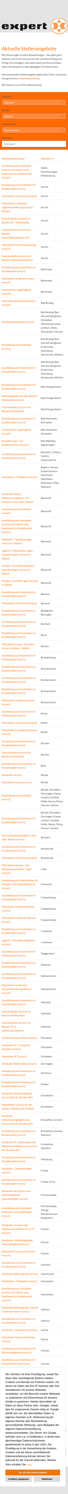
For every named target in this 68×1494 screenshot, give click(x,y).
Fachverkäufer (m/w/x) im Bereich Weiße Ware (16, 1013)
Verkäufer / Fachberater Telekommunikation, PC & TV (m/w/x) (18, 1228)
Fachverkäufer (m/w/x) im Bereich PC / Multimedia (16, 220)
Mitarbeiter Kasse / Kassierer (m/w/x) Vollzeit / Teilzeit (18, 646)
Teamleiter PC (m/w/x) (14, 1056)
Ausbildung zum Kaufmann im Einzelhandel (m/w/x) (18, 186)
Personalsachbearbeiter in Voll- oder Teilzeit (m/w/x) (19, 837)
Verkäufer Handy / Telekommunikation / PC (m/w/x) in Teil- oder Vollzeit (17, 497)
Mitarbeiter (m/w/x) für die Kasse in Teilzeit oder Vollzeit (18, 1106)
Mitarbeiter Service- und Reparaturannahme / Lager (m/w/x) (17, 869)
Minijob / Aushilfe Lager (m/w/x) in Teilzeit (20, 582)
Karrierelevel (9, 124)
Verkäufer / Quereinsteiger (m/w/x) (17, 1170)
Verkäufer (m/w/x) (12, 774)
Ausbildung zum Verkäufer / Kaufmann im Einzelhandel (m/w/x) (17, 1211)
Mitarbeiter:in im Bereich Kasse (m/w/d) (19, 731)
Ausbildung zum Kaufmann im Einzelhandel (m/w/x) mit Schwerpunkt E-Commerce (18, 1363)
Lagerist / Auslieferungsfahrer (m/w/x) (18, 942)
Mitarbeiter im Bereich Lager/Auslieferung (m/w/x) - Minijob (18, 207)
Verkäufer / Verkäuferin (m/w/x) (20, 1329)
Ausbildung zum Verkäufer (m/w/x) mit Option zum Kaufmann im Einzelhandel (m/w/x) (17, 171)
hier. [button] (29, 1464)
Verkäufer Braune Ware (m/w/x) (20, 1037)
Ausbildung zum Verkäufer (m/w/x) (16, 346)
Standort (7, 96)
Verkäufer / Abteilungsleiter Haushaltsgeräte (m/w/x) (17, 1242)
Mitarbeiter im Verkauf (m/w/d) (19, 196)
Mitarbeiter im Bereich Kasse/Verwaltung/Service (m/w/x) (16, 989)
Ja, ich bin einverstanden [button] (33, 1472)
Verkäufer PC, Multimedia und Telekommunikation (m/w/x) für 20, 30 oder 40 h (19, 1146)
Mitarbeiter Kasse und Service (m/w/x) (18, 1253)
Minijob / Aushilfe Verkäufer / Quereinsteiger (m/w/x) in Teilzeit (18, 569)
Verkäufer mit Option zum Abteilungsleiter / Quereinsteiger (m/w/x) (16, 1194)
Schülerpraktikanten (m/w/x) (18, 321)
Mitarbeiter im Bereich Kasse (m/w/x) (18, 280)
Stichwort (7, 137)
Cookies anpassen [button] (18, 1479)
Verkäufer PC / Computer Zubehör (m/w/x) (16, 1047)
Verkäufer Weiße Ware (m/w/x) (19, 1063)
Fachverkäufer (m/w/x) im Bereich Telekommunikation (17, 257)
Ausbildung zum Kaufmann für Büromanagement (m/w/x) (19, 1350)
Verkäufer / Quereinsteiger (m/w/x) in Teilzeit (17, 541)
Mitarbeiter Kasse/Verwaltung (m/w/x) (19, 246)
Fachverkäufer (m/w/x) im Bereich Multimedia (16, 409)
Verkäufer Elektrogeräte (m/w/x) (20, 1273)
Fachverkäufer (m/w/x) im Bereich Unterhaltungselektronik (16, 233)
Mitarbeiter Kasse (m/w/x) (16, 782)
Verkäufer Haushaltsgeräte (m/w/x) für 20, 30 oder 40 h (17, 1095)
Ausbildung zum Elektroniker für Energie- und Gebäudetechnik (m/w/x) (20, 884)
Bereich (6, 110)
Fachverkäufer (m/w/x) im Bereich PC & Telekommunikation (16, 1026)
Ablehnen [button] (47, 1479)
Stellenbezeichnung (14, 158)
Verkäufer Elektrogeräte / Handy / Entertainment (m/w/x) (20, 1309)
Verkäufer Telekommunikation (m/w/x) (19, 302)
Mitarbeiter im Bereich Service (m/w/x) (19, 919)
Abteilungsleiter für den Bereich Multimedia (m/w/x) (19, 397)
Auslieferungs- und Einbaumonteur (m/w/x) (15, 442)
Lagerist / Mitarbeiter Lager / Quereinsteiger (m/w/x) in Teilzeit (18, 554)
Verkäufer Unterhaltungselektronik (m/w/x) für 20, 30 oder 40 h (17, 1119)
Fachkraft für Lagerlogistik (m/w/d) (16, 291)
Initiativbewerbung (28, 78)
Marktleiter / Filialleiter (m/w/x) (19, 476)
